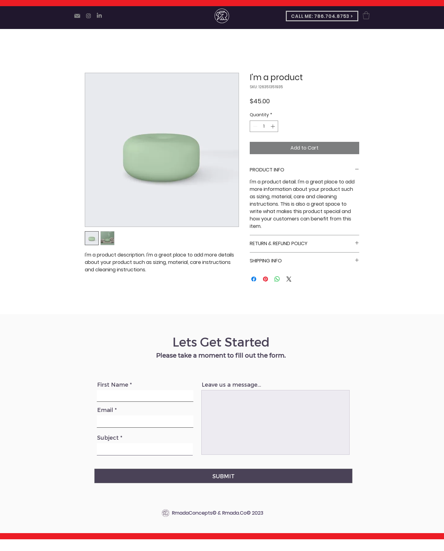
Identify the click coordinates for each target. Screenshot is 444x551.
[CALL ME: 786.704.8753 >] (322, 16)
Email (105, 410)
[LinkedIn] (99, 16)
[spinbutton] (263, 126)
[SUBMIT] (223, 476)
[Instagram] (88, 16)
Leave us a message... (231, 384)
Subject (108, 437)
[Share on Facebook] (253, 279)
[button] (366, 15)
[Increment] (273, 126)
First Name (112, 384)
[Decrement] (254, 126)
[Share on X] (289, 279)
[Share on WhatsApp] (277, 279)
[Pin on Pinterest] (265, 279)
